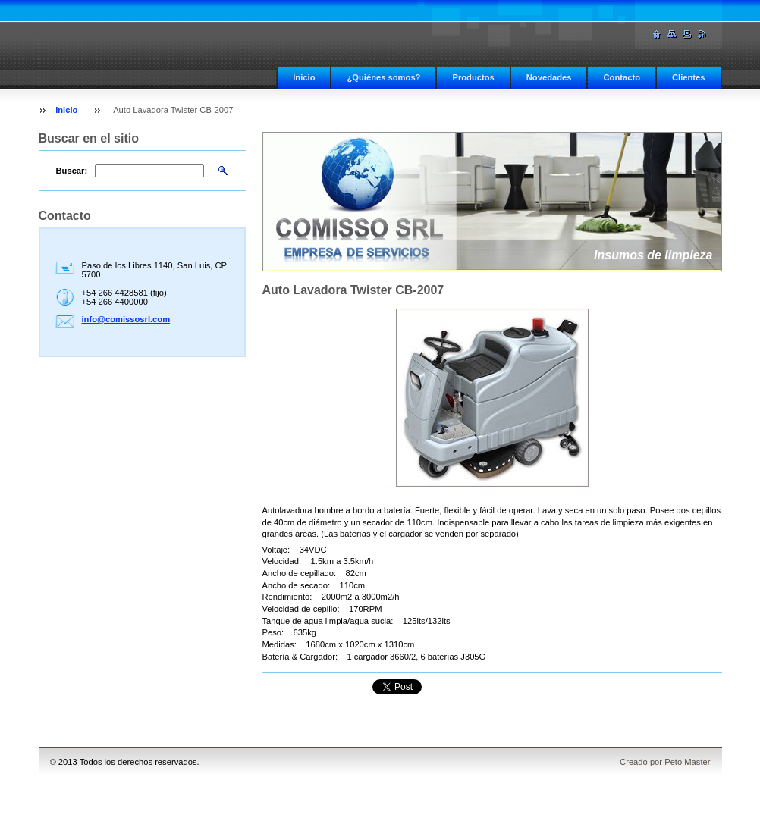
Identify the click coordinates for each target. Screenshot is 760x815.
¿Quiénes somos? (383, 77)
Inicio (304, 77)
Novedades (549, 77)
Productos (473, 77)
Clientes (688, 77)
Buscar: (72, 170)
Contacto (621, 77)
